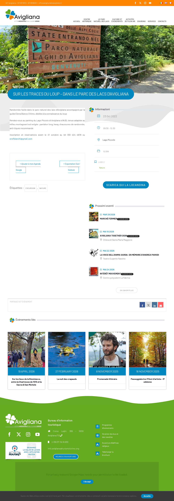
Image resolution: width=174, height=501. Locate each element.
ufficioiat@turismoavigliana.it (50, 3)
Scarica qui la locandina (125, 184)
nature (43, 188)
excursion (30, 188)
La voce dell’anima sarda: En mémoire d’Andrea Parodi (129, 254)
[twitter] (19, 434)
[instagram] (28, 434)
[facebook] (9, 434)
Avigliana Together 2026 (113, 235)
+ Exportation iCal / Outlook (71, 167)
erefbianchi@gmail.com (21, 138)
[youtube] (37, 434)
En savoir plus (126, 290)
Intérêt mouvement (110, 273)
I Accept (87, 481)
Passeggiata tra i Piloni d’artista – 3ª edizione (148, 380)
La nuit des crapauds (67, 379)
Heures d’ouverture (66, 456)
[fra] (23, 443)
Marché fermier (108, 218)
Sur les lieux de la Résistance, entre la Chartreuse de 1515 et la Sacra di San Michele (26, 382)
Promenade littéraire (107, 379)
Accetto (147, 496)
